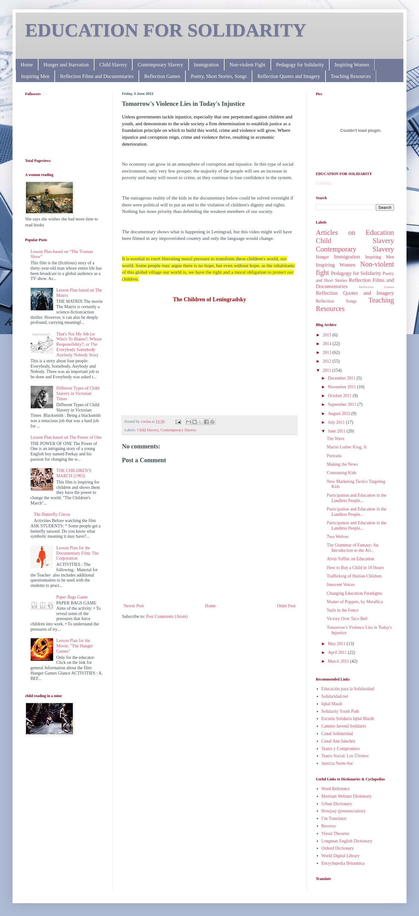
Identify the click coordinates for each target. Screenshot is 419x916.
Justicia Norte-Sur (337, 763)
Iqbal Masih (331, 703)
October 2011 (340, 395)
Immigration (206, 64)
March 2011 (339, 661)
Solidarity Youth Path (340, 711)
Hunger (322, 257)
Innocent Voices (341, 584)
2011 (327, 370)
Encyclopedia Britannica (343, 863)
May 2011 (337, 643)
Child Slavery (113, 64)
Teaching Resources (351, 76)
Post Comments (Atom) (167, 616)
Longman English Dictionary (346, 841)
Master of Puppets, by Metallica (355, 601)
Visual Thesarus (335, 833)
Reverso (328, 826)
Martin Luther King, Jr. (347, 447)
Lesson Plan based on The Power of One (66, 437)
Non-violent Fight (247, 64)
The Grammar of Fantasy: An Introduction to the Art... (352, 548)
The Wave (336, 438)
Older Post (286, 605)
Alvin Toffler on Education (350, 558)
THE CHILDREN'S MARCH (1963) (73, 473)
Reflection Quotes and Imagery (288, 76)
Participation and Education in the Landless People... (356, 498)
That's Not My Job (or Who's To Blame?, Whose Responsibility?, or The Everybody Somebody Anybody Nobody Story (79, 344)
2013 (328, 352)
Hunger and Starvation (66, 64)
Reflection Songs (336, 301)
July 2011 (337, 422)
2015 (328, 335)
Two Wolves (338, 536)
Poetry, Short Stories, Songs (219, 76)
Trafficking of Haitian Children (354, 576)
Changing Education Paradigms (354, 593)
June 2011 (337, 431)
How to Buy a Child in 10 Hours (355, 567)
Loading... (325, 183)
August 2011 (339, 413)
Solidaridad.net (334, 696)
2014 (328, 343)
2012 (328, 361)
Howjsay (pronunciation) (343, 811)
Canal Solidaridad (337, 733)
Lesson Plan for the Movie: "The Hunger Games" (74, 646)
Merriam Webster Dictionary (346, 796)
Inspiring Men (35, 76)
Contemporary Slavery (160, 64)
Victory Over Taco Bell (347, 618)
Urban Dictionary (336, 803)
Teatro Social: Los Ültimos (345, 755)
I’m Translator (334, 818)
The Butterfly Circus (52, 514)
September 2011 (342, 404)
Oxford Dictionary (337, 848)
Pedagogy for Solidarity (300, 64)
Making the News (342, 464)
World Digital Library (340, 855)
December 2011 (342, 378)
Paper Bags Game (72, 597)
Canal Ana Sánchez (338, 741)
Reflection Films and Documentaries (97, 76)
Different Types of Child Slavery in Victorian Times (77, 393)
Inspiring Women (352, 64)
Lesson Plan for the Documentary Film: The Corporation (77, 553)
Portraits (334, 455)
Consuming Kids (341, 472)
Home (27, 64)
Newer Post (134, 605)
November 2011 (342, 387)
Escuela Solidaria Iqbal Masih (347, 718)
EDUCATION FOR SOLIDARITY (165, 30)
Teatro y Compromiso (340, 748)
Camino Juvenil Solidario (343, 726)
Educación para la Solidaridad (347, 688)
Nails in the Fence (342, 610)
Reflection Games (162, 76)
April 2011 (338, 652)
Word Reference (335, 788)
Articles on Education (355, 232)
